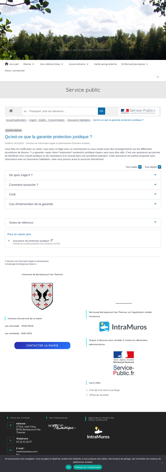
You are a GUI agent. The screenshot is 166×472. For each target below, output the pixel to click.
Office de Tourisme (99, 395)
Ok (68, 467)
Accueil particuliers (16, 120)
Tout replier (134, 167)
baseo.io (32, 264)
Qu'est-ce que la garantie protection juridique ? (118, 120)
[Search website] (157, 77)
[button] (83, 175)
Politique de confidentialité (88, 467)
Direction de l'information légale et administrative (28, 261)
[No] (162, 463)
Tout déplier (153, 167)
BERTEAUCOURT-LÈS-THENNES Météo (123, 284)
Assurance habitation (79, 120)
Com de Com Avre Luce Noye (104, 390)
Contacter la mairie (42, 345)
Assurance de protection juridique (33, 240)
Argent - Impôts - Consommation (47, 120)
